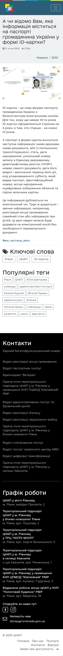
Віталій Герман (38, 293)
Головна (23, 640)
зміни (48, 306)
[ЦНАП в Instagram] (13, 611)
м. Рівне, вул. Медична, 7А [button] (31, 591)
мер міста (38, 313)
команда (10, 286)
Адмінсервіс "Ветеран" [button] (19, 374)
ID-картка (41, 259)
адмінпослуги (13, 300)
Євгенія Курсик (14, 293)
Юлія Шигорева (37, 279)
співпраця (34, 306)
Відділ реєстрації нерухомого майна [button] (30, 419)
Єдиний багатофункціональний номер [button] (31, 350)
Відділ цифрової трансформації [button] (27, 456)
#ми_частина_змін (16, 240)
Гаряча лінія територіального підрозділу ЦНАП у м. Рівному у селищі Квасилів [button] (26, 466)
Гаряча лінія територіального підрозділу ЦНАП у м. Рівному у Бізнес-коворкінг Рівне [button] (26, 430)
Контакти (38, 644)
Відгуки (53, 644)
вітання (31, 300)
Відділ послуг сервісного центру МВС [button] (31, 449)
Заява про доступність (37, 648)
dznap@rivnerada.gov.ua (27, 621)
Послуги (52, 640)
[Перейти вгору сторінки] (57, 648)
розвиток (10, 313)
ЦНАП (23, 259)
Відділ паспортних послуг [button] (22, 368)
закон (24, 313)
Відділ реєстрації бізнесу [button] (22, 412)
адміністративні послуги (35, 286)
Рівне (9, 259)
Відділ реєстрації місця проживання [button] (30, 361)
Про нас (38, 640)
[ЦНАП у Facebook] (6, 611)
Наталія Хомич (13, 306)
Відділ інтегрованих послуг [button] (23, 442)
